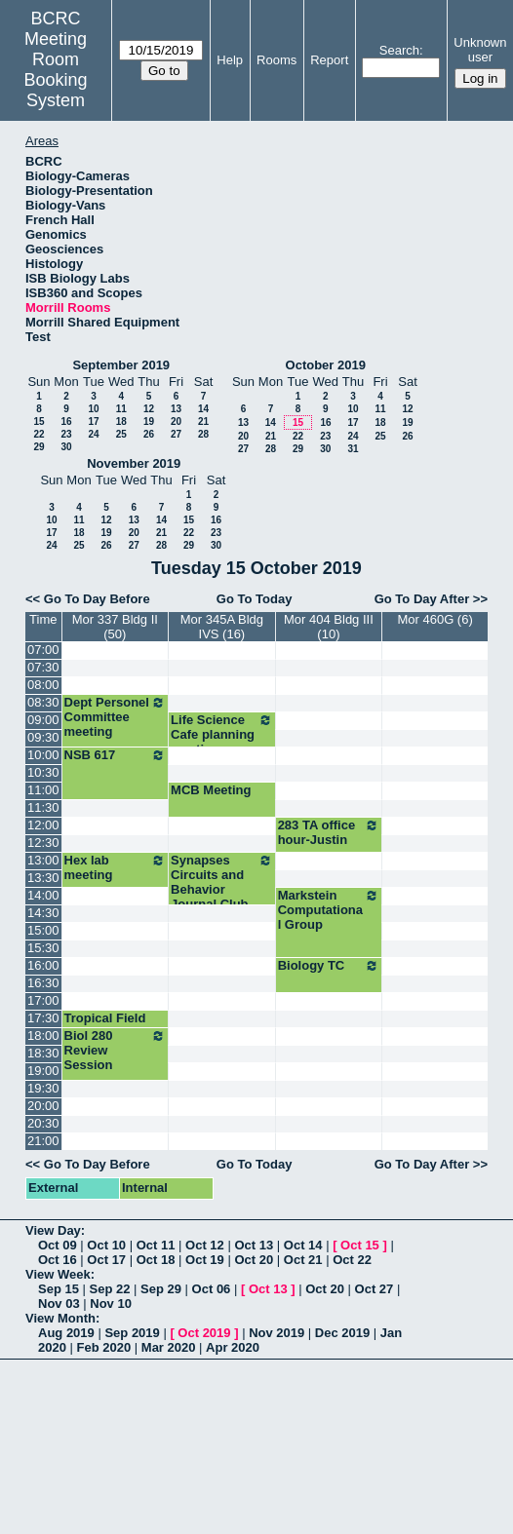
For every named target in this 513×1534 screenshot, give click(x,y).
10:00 (43, 755)
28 (203, 434)
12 (148, 408)
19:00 (43, 1070)
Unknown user (480, 49)
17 (93, 421)
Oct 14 (303, 1245)
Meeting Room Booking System (56, 69)
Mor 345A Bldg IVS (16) (221, 626)
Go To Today (255, 599)
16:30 (43, 983)
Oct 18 (156, 1259)
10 (93, 408)
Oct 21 (303, 1259)
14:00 (43, 895)
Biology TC (329, 966)
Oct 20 (253, 1259)
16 (65, 421)
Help (230, 60)
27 (176, 434)
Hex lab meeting (115, 867)
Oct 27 (374, 1289)
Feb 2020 (104, 1347)
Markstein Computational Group (329, 910)
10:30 (43, 772)
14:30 (43, 912)
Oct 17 (106, 1259)
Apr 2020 (232, 1347)
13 (176, 408)
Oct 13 (253, 1245)
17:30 (43, 1018)
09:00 (43, 719)
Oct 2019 (204, 1332)
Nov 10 (111, 1303)
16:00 (43, 965)
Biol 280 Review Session (115, 1050)
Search (399, 50)
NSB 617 (115, 755)
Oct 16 (57, 1259)
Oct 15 (359, 1245)
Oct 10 (106, 1245)
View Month (60, 1318)
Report (329, 60)
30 (65, 446)
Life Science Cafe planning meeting (222, 734)
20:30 (43, 1123)
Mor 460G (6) (434, 619)
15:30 (43, 947)
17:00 (43, 1000)
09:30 (43, 737)
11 (121, 408)
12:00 (43, 825)
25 (121, 434)
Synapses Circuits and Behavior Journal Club (222, 882)
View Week (58, 1274)
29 (38, 446)
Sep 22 (110, 1289)
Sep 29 (160, 1289)
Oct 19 (204, 1259)
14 (203, 408)
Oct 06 (211, 1289)
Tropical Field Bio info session (113, 1025)
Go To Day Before (97, 599)
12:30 (43, 842)
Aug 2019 (66, 1332)
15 (38, 421)
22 (38, 434)
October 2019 (326, 365)
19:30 (43, 1088)
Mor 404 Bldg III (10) (329, 626)
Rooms (276, 60)
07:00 (43, 649)
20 (176, 421)
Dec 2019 (342, 1332)
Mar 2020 (168, 1347)
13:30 (43, 877)
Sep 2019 (131, 1332)
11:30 (43, 807)
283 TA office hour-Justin (329, 832)
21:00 (43, 1140)
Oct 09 (57, 1245)
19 (148, 421)
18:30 (43, 1053)
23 (65, 434)
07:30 (43, 667)
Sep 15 (58, 1289)
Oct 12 (204, 1245)
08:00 (43, 684)
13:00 (43, 860)
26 (148, 434)
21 (203, 421)
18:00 (43, 1035)
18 (121, 421)
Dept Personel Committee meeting (115, 717)
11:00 (43, 790)
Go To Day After (422, 599)
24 (93, 434)
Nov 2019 (276, 1332)
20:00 (43, 1105)
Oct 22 (352, 1259)
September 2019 (121, 365)
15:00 (43, 930)
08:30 (43, 702)
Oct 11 (156, 1245)
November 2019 (133, 463)
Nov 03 (59, 1303)
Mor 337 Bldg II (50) (115, 626)
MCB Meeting (211, 790)
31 (352, 448)
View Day (53, 1230)
